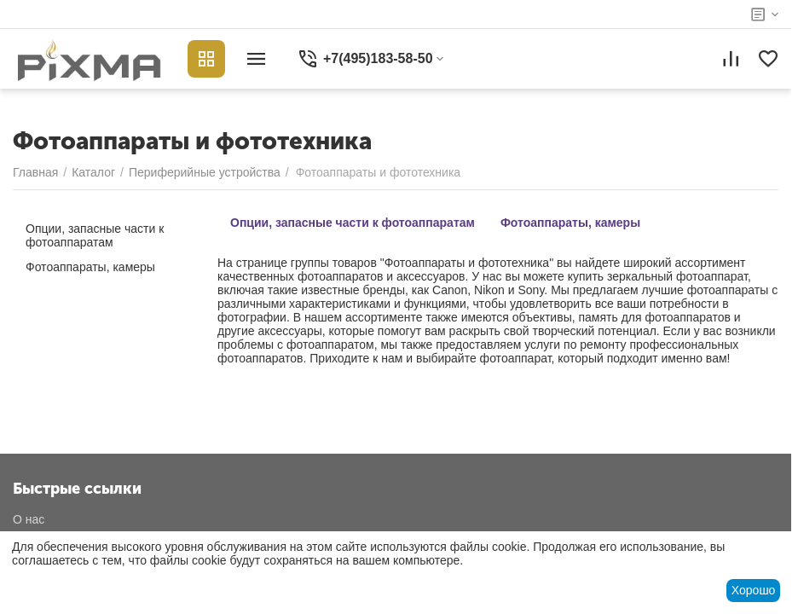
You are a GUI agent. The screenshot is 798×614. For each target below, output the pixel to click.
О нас (28, 519)
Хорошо (754, 590)
